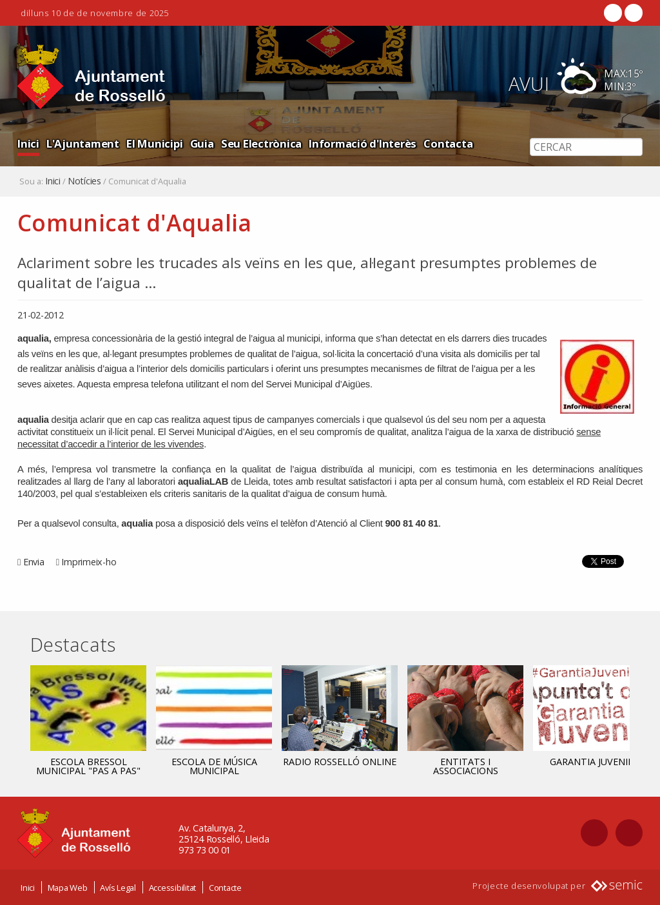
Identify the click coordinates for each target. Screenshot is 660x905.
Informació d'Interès (362, 143)
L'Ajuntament (82, 143)
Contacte (225, 887)
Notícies (84, 181)
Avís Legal (118, 887)
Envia (33, 562)
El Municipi (154, 143)
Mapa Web (68, 887)
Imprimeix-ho (88, 562)
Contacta (447, 143)
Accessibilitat (173, 887)
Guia (202, 143)
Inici (28, 143)
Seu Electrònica (261, 143)
